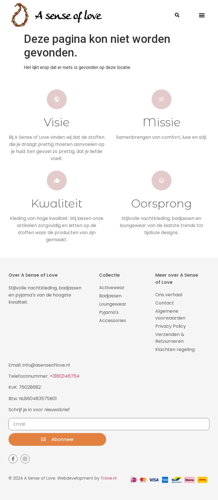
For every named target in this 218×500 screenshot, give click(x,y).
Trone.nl (108, 478)
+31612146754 (64, 376)
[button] (202, 15)
